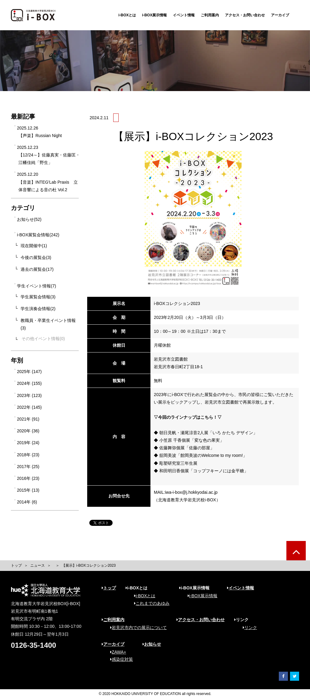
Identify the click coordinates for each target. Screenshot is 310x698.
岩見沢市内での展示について (136, 627)
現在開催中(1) (34, 245)
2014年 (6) (27, 502)
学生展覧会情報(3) (38, 296)
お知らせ (152, 644)
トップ (16, 565)
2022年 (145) (29, 407)
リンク (248, 627)
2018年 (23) (28, 454)
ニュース (37, 565)
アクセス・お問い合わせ (245, 15)
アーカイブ (280, 15)
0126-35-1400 (33, 645)
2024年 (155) (29, 383)
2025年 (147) (29, 371)
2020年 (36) (28, 430)
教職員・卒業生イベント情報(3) (48, 324)
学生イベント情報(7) (36, 285)
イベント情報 (184, 15)
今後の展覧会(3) (36, 257)
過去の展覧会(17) (37, 269)
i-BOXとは (127, 15)
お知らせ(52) (29, 219)
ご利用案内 (210, 15)
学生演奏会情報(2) (38, 308)
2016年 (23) (28, 478)
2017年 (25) (28, 466)
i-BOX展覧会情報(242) (38, 234)
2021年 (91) (28, 419)
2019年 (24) (28, 442)
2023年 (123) (29, 395)
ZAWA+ (116, 652)
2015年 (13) (28, 490)
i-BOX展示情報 (154, 15)
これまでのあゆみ (150, 603)
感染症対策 (119, 659)
